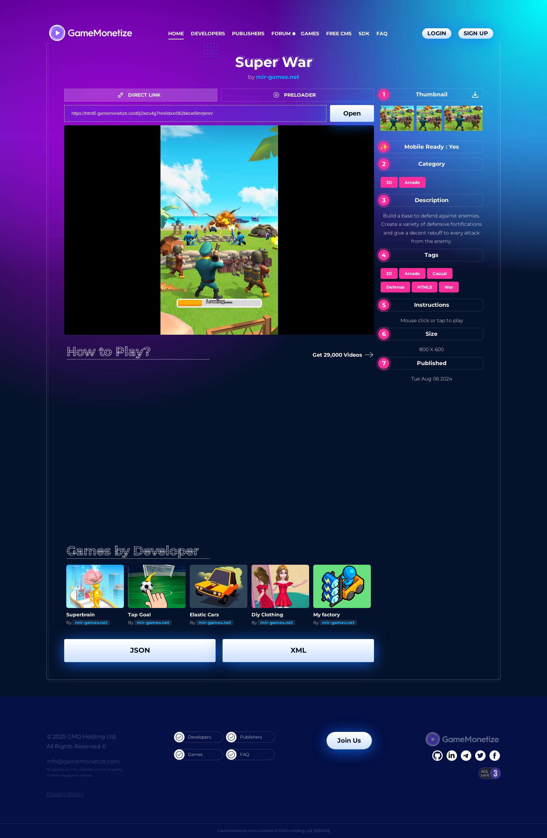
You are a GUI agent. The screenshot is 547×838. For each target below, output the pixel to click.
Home (176, 33)
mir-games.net (277, 77)
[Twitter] (480, 755)
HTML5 (424, 287)
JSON (140, 650)
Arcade (412, 182)
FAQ (382, 33)
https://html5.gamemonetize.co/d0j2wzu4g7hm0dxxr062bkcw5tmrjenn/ (195, 113)
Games (310, 33)
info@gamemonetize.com (83, 761)
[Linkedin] (466, 755)
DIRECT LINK (140, 95)
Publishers (248, 33)
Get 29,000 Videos (340, 355)
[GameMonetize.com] (90, 33)
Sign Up (476, 33)
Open (352, 113)
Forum (281, 33)
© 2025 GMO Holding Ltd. (82, 736)
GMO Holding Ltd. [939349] (304, 830)
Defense (395, 287)
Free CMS (339, 33)
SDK (364, 33)
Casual (440, 273)
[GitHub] (494, 755)
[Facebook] (437, 755)
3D (389, 182)
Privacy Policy (65, 794)
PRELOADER (296, 95)
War (448, 287)
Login (436, 33)
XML (298, 650)
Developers (208, 33)
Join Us (349, 740)
